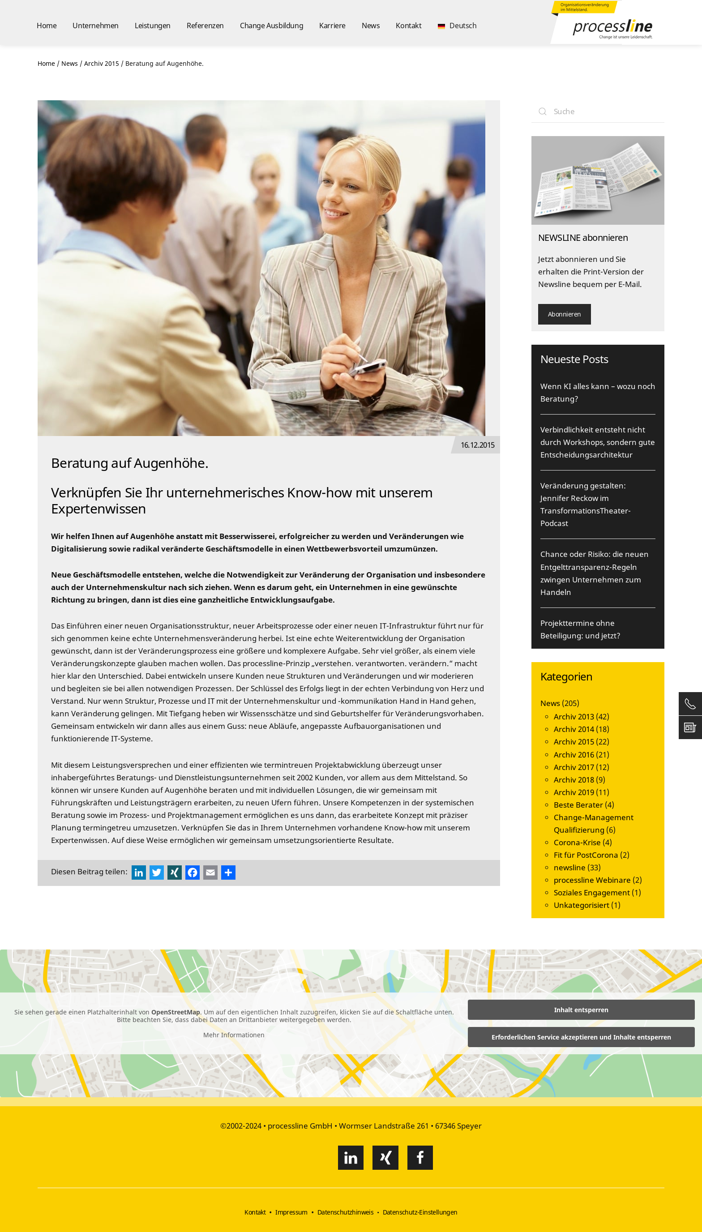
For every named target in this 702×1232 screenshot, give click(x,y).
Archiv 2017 (574, 767)
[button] (457, 22)
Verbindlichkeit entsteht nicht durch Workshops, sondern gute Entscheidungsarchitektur (597, 442)
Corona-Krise (577, 842)
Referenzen (205, 25)
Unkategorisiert (581, 905)
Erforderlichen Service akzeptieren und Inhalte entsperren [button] (581, 1037)
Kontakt (408, 25)
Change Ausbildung (271, 25)
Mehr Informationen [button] (234, 1035)
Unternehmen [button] (96, 25)
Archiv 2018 (574, 779)
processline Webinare (592, 880)
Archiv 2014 (574, 729)
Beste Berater (578, 805)
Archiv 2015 (574, 741)
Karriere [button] (332, 25)
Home (46, 25)
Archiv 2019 (574, 792)
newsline (570, 867)
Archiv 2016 (574, 754)
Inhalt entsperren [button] (581, 1009)
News (371, 25)
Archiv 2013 (574, 716)
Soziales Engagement (592, 892)
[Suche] (598, 111)
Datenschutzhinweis (345, 1212)
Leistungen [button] (153, 25)
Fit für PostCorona (586, 855)
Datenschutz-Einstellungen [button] (420, 1212)
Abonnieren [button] (564, 314)
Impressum (291, 1212)
